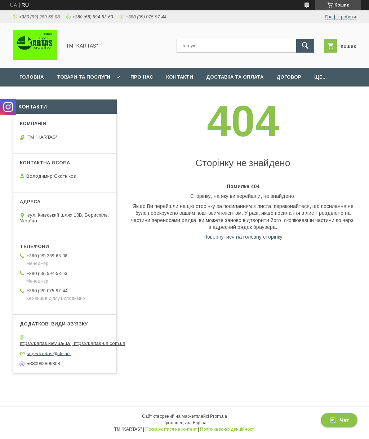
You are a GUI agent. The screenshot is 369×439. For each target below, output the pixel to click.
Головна (31, 77)
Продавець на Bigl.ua (184, 422)
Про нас (141, 77)
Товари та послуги (83, 77)
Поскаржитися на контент (171, 429)
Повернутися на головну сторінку (243, 237)
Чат (339, 420)
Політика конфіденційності (227, 429)
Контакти (179, 77)
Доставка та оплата (234, 77)
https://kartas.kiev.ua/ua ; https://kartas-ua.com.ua (72, 343)
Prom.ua (218, 416)
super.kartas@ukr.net (49, 353)
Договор (288, 77)
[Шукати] (305, 46)
